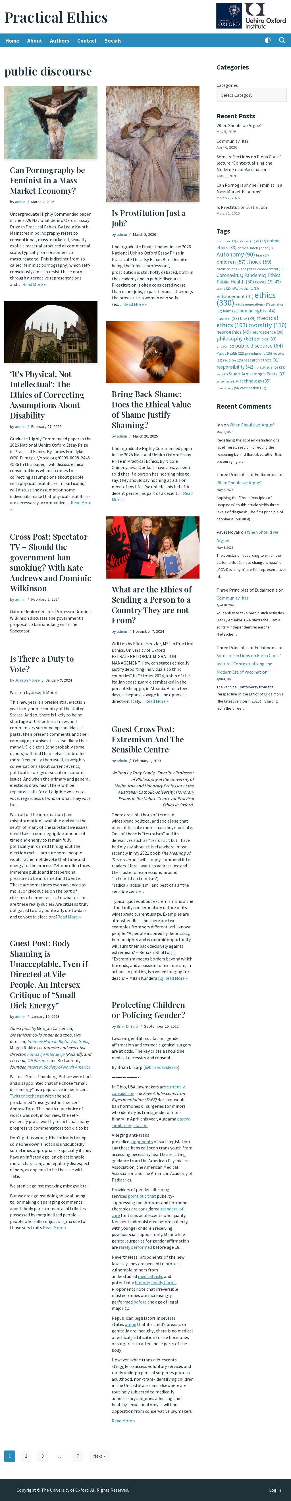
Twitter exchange (27, 1095)
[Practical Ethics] (56, 17)
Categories (227, 85)
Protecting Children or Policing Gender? (148, 1009)
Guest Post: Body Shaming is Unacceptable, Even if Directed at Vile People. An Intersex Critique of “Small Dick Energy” (49, 974)
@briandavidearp (161, 1067)
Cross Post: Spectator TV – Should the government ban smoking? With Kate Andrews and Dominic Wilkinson (50, 562)
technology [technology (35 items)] (255, 379)
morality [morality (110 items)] (267, 323)
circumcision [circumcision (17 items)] (229, 268)
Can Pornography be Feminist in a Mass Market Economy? (47, 180)
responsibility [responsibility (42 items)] (235, 365)
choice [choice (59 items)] (258, 260)
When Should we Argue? (239, 125)
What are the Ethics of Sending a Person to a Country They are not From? (152, 604)
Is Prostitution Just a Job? (149, 218)
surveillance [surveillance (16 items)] (228, 379)
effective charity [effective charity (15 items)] (245, 287)
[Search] (282, 40)
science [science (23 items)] (276, 365)
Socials (113, 40)
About (34, 40)
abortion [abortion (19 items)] (226, 240)
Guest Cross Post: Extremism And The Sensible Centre (148, 739)
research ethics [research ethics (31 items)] (262, 358)
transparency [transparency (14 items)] (228, 386)
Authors (59, 40)
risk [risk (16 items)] (260, 366)
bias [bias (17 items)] (262, 254)
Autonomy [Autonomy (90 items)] (236, 253)
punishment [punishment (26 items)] (258, 351)
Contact (87, 40)
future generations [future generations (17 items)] (252, 303)
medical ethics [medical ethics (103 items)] (247, 319)
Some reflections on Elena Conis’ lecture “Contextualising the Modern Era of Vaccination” (249, 163)
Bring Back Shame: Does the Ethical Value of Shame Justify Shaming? (151, 409)
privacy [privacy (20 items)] (225, 344)
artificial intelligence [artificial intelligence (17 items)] (256, 247)
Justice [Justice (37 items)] (228, 317)
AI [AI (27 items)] (261, 240)
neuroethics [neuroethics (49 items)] (234, 330)
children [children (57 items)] (231, 261)
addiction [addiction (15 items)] (246, 240)
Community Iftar (233, 141)
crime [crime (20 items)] (224, 287)
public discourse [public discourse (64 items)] (259, 343)
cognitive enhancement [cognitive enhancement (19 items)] (263, 268)
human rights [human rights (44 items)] (257, 309)
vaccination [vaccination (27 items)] (253, 386)
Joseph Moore (27, 680)
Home (12, 40)
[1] (173, 951)
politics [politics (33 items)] (265, 337)
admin (20, 201)
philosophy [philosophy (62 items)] (235, 337)
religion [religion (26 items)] (233, 358)
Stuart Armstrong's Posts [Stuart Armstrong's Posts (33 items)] (257, 372)
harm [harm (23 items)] (230, 310)
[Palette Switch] (268, 40)
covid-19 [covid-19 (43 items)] (268, 281)
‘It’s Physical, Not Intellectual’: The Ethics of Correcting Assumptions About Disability (47, 395)
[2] (160, 976)
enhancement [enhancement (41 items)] (235, 295)
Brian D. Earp (127, 1026)
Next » (99, 1456)
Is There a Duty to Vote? (42, 663)
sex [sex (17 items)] (222, 372)
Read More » (34, 284)
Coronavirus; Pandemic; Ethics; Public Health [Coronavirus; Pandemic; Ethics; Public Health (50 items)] (249, 277)
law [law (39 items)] (247, 317)
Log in (275, 1490)
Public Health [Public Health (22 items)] (230, 351)
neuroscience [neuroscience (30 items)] (267, 330)
